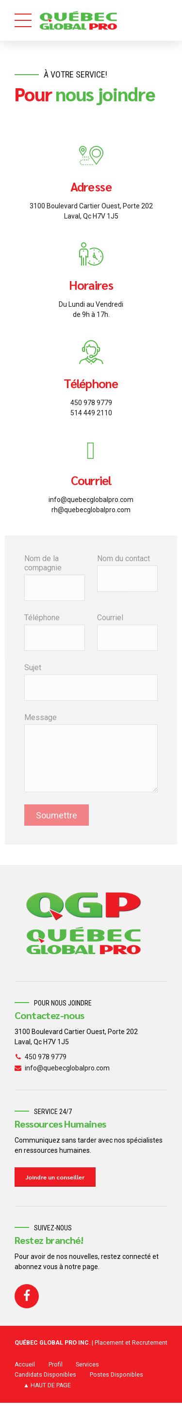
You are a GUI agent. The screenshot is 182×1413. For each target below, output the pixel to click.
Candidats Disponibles (45, 1374)
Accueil (25, 1364)
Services (87, 1364)
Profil (56, 1364)
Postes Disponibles (116, 1374)
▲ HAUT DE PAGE (47, 1385)
